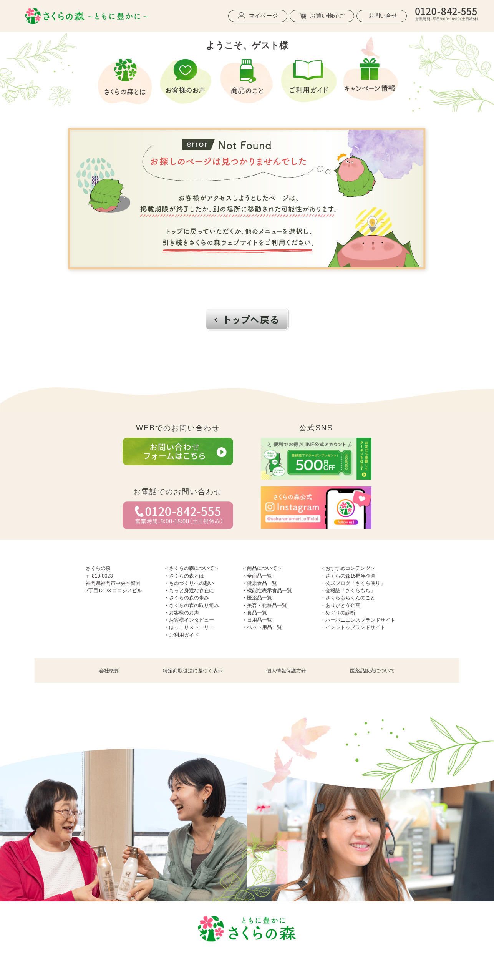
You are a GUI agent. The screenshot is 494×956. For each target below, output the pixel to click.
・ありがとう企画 (340, 605)
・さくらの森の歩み (186, 598)
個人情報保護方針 (286, 671)
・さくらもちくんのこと (347, 598)
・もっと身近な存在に (189, 590)
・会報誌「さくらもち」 (347, 590)
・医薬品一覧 (257, 598)
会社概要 (109, 671)
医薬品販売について (372, 671)
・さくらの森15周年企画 (348, 576)
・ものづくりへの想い (189, 583)
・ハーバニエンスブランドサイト (357, 620)
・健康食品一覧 (259, 583)
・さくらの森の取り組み (191, 605)
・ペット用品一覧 (262, 627)
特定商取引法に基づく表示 (193, 671)
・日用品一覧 (257, 620)
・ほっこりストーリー (189, 627)
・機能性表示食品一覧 (267, 590)
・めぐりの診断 (337, 613)
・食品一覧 (254, 613)
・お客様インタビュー (189, 620)
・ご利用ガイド (181, 635)
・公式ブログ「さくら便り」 (352, 583)
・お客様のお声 (181, 613)
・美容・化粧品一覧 (264, 605)
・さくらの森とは (184, 576)
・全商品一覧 (257, 576)
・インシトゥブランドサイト (352, 627)
